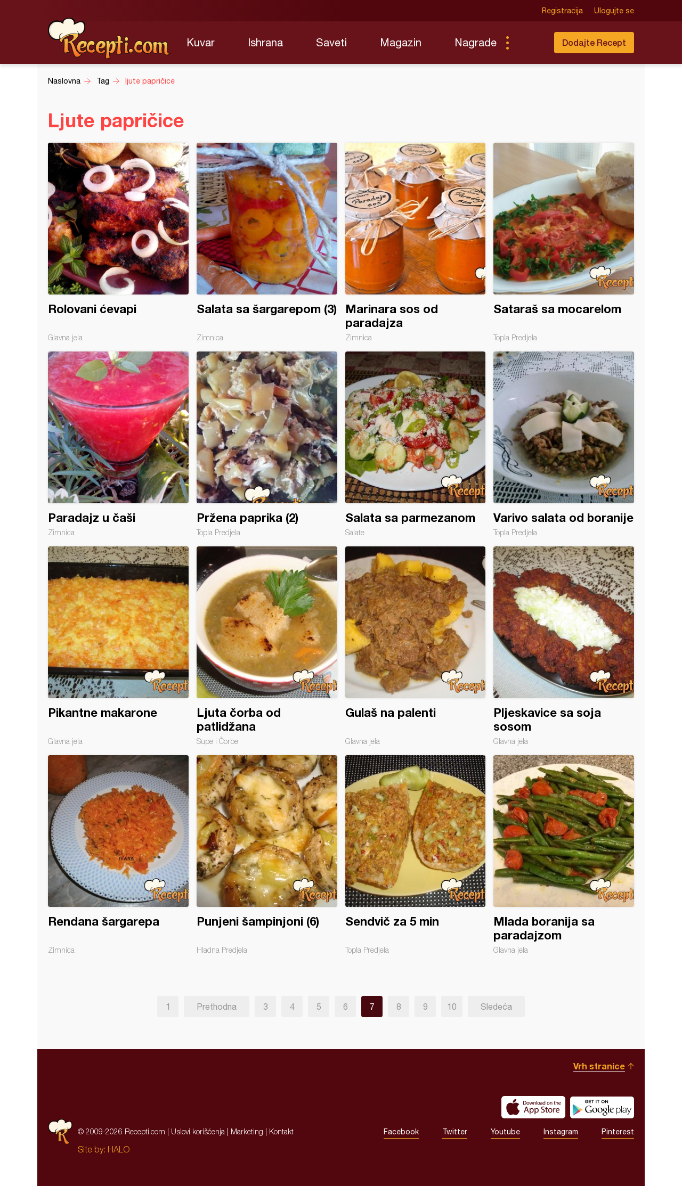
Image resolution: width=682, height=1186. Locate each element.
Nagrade (475, 42)
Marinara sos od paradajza (415, 242)
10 (452, 1006)
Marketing (247, 1131)
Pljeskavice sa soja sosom (563, 646)
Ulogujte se (614, 10)
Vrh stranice (599, 1066)
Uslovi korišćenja (198, 1131)
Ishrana (265, 42)
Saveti (331, 42)
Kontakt (281, 1131)
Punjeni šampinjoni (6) (267, 854)
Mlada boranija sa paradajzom (563, 854)
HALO (118, 1149)
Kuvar (200, 42)
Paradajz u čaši (118, 444)
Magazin (400, 42)
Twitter (454, 1131)
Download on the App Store (533, 1107)
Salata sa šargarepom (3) (267, 242)
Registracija (562, 10)
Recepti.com (109, 38)
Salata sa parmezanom (415, 444)
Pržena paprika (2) (267, 444)
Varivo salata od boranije (563, 444)
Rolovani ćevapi (118, 242)
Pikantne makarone (118, 646)
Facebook (401, 1131)
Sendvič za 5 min (415, 854)
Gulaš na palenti (415, 646)
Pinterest (618, 1131)
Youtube (505, 1131)
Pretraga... (528, 42)
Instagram (560, 1131)
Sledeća (496, 1006)
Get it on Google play (602, 1107)
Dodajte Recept (594, 42)
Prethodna (217, 1006)
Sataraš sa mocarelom (563, 242)
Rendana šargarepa (118, 854)
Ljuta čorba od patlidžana (267, 646)
